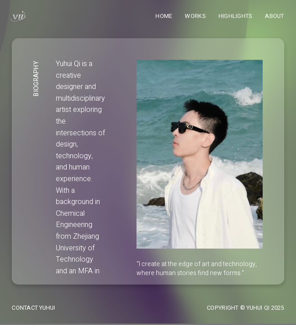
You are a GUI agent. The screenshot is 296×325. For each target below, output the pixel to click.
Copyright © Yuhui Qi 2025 (245, 308)
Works (195, 16)
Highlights (236, 16)
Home (163, 16)
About (274, 16)
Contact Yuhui (33, 308)
